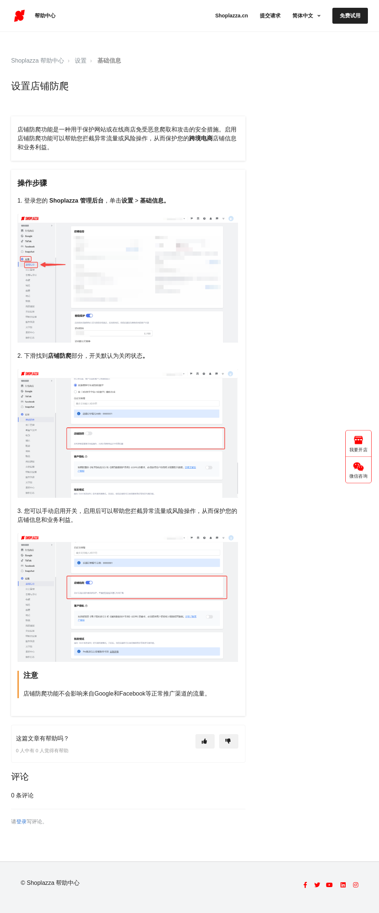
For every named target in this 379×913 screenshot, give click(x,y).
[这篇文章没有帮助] (228, 741)
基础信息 (109, 60)
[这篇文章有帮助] (205, 741)
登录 (21, 821)
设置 (81, 60)
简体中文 (303, 16)
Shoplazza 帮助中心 (37, 60)
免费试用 (350, 16)
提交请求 (270, 16)
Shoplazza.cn (231, 16)
